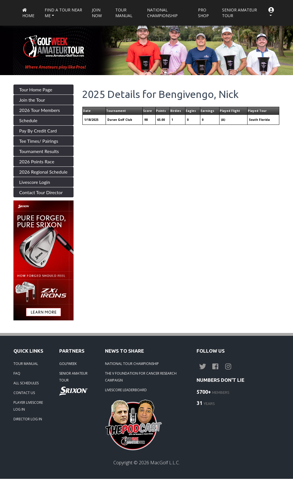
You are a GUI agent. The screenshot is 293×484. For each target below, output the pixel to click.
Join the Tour (32, 100)
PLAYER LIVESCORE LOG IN (28, 406)
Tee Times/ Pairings (38, 141)
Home (28, 13)
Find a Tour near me (63, 12)
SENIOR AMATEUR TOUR (73, 377)
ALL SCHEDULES (26, 383)
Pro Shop (203, 12)
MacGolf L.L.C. (165, 462)
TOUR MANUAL (25, 363)
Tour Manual (123, 12)
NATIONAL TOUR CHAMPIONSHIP (132, 363)
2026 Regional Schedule (43, 171)
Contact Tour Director (41, 192)
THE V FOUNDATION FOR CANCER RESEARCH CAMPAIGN (141, 377)
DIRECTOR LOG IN (27, 419)
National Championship (162, 12)
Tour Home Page (35, 89)
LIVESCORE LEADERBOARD (126, 389)
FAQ (16, 373)
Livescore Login (34, 182)
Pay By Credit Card (38, 130)
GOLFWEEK (68, 363)
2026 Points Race (36, 161)
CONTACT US (24, 392)
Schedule (28, 120)
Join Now (97, 12)
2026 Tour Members (39, 110)
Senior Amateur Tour (239, 12)
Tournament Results (39, 151)
